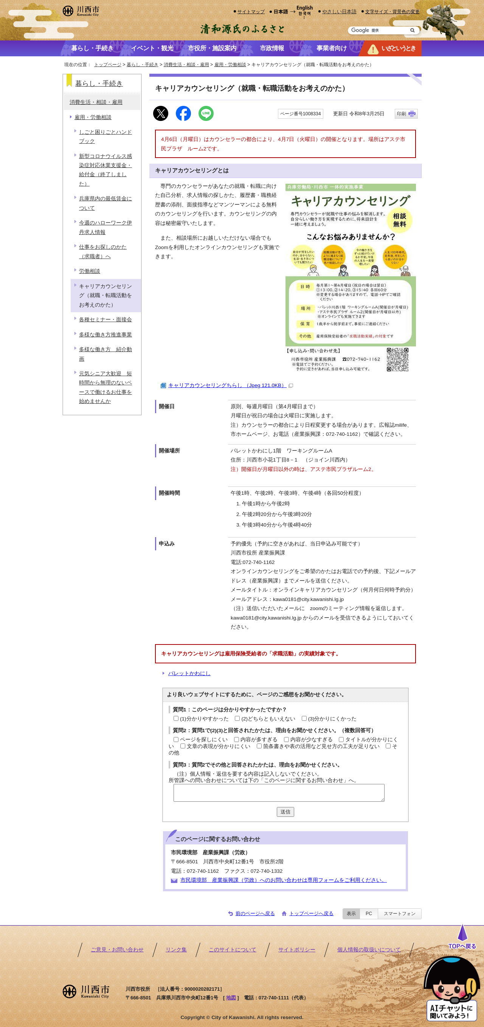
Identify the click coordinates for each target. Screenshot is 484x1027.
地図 (231, 998)
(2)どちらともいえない (268, 719)
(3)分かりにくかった (332, 719)
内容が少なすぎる (311, 739)
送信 (285, 812)
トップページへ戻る (311, 913)
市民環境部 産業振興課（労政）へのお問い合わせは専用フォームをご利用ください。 (283, 880)
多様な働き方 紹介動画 (105, 354)
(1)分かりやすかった (204, 719)
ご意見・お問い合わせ (117, 950)
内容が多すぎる (259, 739)
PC (369, 913)
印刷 (401, 113)
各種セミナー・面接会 (105, 319)
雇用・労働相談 (230, 64)
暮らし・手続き (142, 64)
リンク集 (176, 950)
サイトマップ (251, 11)
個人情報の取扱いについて (369, 950)
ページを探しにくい (204, 739)
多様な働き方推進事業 (105, 335)
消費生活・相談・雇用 (186, 64)
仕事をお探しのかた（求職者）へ (103, 251)
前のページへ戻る (255, 913)
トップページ (107, 64)
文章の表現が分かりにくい (218, 746)
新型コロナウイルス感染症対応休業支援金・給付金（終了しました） (105, 170)
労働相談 (89, 271)
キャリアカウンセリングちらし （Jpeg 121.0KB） (230, 385)
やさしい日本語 (339, 11)
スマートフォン (400, 913)
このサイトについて (232, 950)
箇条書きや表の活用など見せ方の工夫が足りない (321, 746)
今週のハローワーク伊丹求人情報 (105, 227)
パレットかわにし (189, 673)
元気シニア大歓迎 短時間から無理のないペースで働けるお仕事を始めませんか (105, 387)
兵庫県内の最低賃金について (105, 203)
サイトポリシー (296, 950)
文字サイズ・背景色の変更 (392, 11)
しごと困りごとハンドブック (105, 136)
